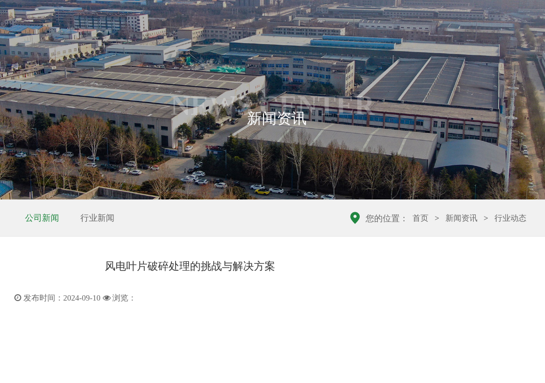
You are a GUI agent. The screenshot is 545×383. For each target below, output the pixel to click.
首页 (420, 218)
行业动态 (510, 218)
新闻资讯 (461, 218)
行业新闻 (97, 217)
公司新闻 (42, 217)
